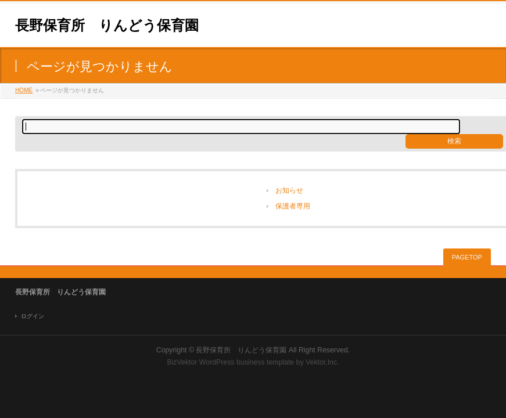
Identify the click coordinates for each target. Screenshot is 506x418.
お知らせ (289, 190)
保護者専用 (292, 206)
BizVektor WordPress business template (230, 362)
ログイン (32, 316)
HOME (24, 90)
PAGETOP (467, 257)
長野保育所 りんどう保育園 (107, 25)
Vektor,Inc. (322, 362)
